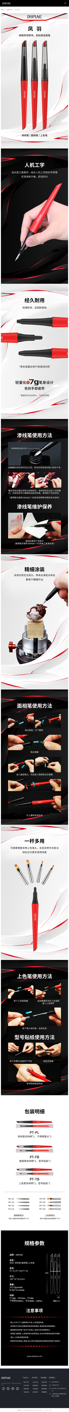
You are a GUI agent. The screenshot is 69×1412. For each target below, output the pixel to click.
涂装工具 (9, 9)
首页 (2, 9)
